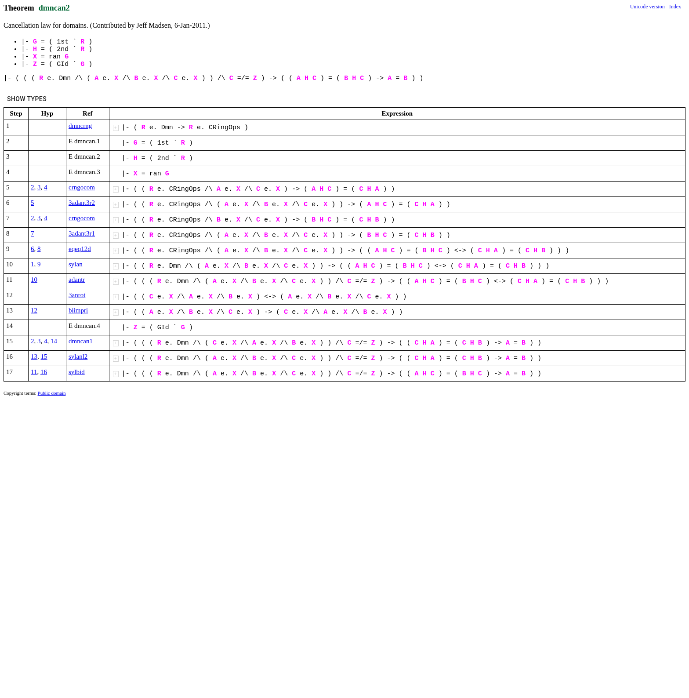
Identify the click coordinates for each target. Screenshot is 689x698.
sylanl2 (78, 356)
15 (44, 356)
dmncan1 (81, 341)
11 (34, 371)
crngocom (82, 187)
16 (43, 371)
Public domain (52, 393)
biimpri (78, 310)
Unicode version (647, 7)
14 (54, 341)
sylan (76, 264)
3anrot (77, 294)
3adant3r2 (82, 202)
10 (34, 279)
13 (34, 356)
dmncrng (80, 125)
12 (34, 310)
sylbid (77, 371)
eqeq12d (80, 248)
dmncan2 (54, 8)
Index (675, 7)
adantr (77, 279)
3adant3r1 (82, 233)
